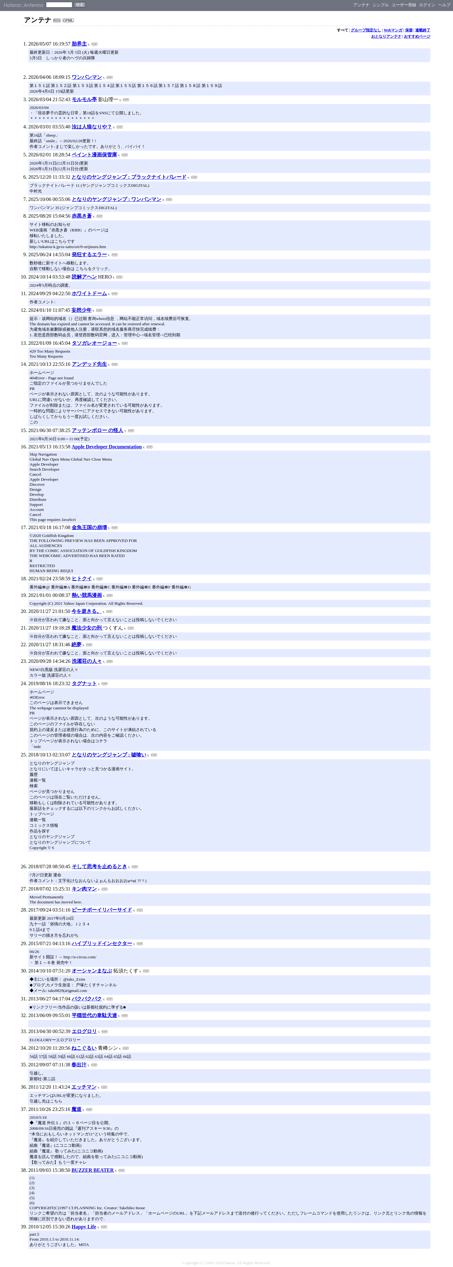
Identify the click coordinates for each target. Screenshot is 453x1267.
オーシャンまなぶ (92, 970)
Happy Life (84, 1226)
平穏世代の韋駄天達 (94, 1015)
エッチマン (84, 1087)
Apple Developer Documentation (107, 446)
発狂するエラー (89, 254)
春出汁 (79, 1064)
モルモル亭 (84, 99)
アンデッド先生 (89, 364)
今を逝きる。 (86, 611)
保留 (409, 30)
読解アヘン (84, 276)
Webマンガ (393, 30)
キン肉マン (84, 888)
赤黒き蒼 (82, 216)
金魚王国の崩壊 (89, 527)
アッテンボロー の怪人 (97, 430)
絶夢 (76, 644)
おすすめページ (417, 36)
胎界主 (79, 43)
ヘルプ (444, 5)
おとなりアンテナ (386, 36)
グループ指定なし (366, 30)
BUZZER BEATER (92, 1170)
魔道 (76, 1109)
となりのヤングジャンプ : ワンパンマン (116, 199)
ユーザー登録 (404, 5)
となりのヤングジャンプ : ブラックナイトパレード (128, 177)
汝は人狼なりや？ (92, 126)
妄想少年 (81, 310)
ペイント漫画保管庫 (94, 154)
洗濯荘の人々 (87, 661)
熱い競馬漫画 (87, 595)
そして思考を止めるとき (99, 866)
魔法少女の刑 (87, 628)
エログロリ (84, 1031)
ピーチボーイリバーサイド (102, 909)
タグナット (84, 683)
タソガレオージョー (94, 343)
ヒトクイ (82, 578)
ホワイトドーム (89, 293)
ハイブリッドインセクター (102, 943)
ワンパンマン (87, 77)
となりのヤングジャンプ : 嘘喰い (109, 754)
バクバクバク (87, 998)
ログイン (427, 5)
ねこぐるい (84, 1048)
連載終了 (422, 30)
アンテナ (361, 5)
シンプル (380, 5)
